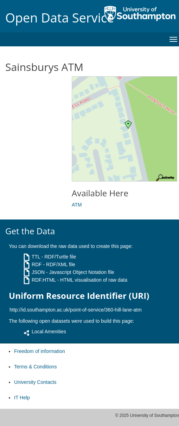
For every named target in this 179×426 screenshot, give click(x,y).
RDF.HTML (44, 280)
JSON (38, 272)
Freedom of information (39, 351)
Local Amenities (49, 331)
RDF (37, 264)
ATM (77, 205)
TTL (36, 257)
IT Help (22, 397)
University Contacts (35, 382)
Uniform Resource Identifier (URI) (79, 295)
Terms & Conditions (35, 366)
